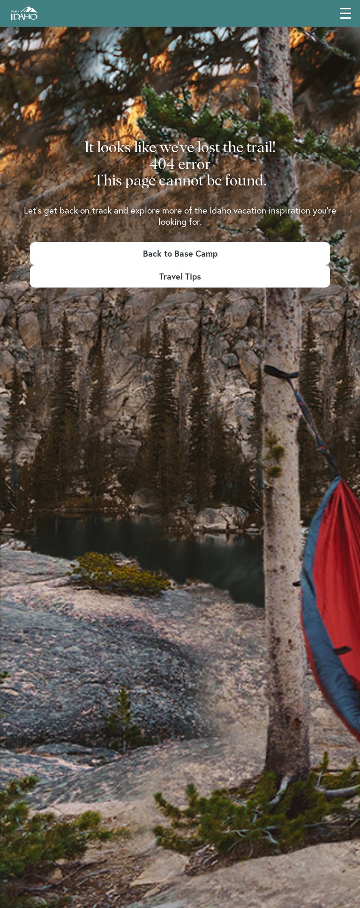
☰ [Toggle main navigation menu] (345, 13)
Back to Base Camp (180, 253)
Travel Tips (180, 276)
